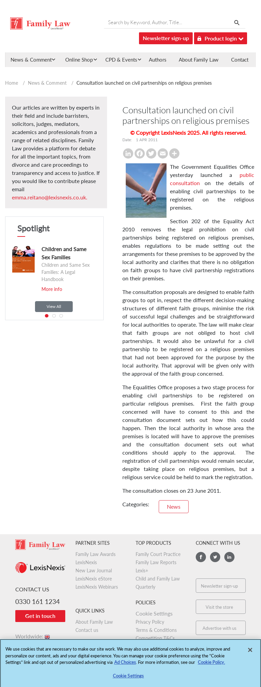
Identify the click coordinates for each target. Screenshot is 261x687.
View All (54, 306)
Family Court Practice (158, 554)
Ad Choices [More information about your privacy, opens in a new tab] (125, 665)
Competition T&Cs (155, 638)
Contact (239, 59)
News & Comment (47, 83)
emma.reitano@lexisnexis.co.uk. (49, 197)
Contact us (86, 630)
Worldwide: (33, 636)
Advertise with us (220, 628)
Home (11, 83)
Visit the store (219, 607)
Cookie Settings (154, 613)
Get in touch (40, 615)
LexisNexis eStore (93, 579)
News (173, 506)
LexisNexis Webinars (96, 587)
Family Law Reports (156, 562)
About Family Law (199, 59)
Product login (220, 37)
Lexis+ (142, 570)
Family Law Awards (95, 554)
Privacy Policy (150, 622)
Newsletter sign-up (166, 38)
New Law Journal (93, 570)
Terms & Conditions (156, 630)
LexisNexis (86, 562)
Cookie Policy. (211, 665)
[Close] (250, 652)
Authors (158, 59)
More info (51, 289)
